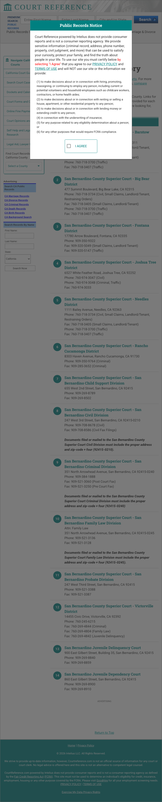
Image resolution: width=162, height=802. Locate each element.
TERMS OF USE (46, 69)
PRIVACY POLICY (104, 64)
